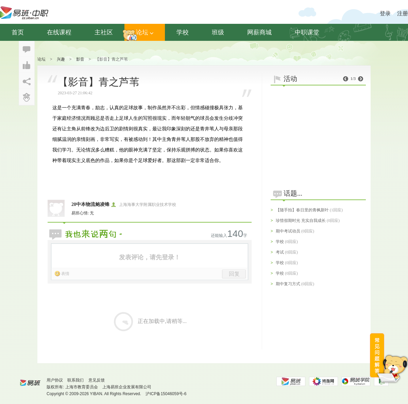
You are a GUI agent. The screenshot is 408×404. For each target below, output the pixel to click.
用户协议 (55, 380)
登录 (385, 13)
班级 (218, 32)
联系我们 (75, 380)
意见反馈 (96, 380)
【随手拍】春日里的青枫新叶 (302, 210)
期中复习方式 (288, 283)
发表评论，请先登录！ (149, 257)
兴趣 (61, 59)
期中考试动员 (288, 231)
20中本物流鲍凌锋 (90, 204)
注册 (402, 13)
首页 (18, 32)
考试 (280, 252)
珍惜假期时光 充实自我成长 (301, 220)
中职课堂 (307, 32)
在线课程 (59, 32)
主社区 (104, 32)
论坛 (144, 32)
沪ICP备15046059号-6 (166, 393)
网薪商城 (259, 32)
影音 (80, 59)
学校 (182, 32)
